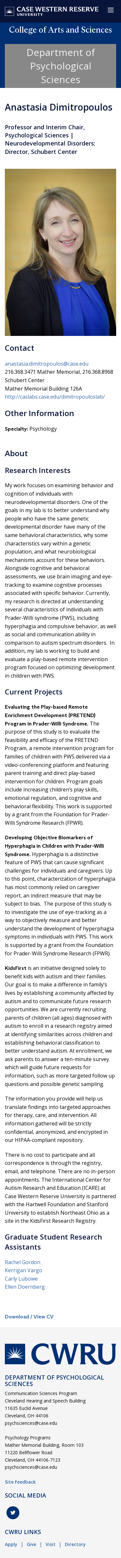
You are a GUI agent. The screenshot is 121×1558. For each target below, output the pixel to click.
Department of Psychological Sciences (60, 66)
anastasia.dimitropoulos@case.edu (46, 363)
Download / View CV (29, 1317)
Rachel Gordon (22, 1262)
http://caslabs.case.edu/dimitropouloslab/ (55, 396)
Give (31, 1544)
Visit (50, 1544)
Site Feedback (20, 1482)
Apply (11, 1544)
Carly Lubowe (21, 1278)
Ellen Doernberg (25, 1286)
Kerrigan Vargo (23, 1270)
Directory (75, 1544)
